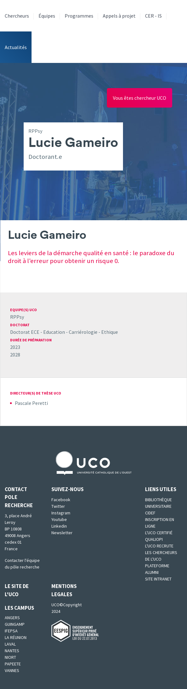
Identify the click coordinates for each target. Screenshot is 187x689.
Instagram (60, 513)
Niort (10, 657)
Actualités (16, 47)
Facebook (60, 499)
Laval (10, 644)
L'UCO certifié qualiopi (158, 536)
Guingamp (15, 624)
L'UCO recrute (159, 546)
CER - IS (153, 16)
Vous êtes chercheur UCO (139, 98)
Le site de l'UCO (17, 590)
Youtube (59, 519)
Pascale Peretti (31, 403)
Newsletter (62, 532)
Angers (12, 617)
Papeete (13, 664)
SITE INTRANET (158, 579)
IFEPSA (11, 631)
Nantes (12, 650)
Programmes (79, 16)
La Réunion (15, 637)
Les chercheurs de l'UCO (161, 556)
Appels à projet (119, 16)
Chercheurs (17, 16)
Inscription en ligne (159, 523)
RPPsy (17, 317)
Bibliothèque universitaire (158, 503)
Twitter (58, 506)
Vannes (12, 670)
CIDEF (150, 513)
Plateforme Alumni (157, 569)
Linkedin (59, 526)
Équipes (46, 16)
